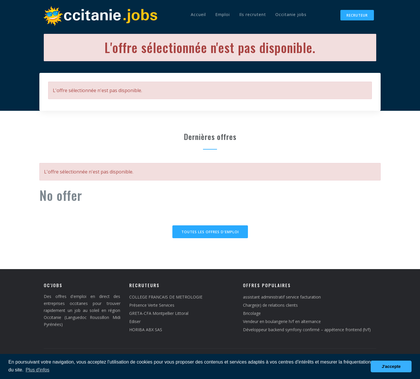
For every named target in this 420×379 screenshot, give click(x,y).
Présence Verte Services (151, 305)
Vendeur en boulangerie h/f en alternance (282, 321)
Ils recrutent (252, 14)
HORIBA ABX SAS (145, 329)
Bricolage (252, 313)
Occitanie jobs (291, 14)
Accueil (198, 14)
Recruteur (357, 15)
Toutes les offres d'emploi (210, 231)
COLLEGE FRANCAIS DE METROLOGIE (165, 297)
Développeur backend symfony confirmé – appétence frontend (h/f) (307, 329)
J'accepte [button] (391, 366)
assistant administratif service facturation (282, 297)
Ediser (135, 321)
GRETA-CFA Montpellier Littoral (158, 313)
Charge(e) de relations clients (270, 305)
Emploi (222, 14)
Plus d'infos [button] (37, 369)
